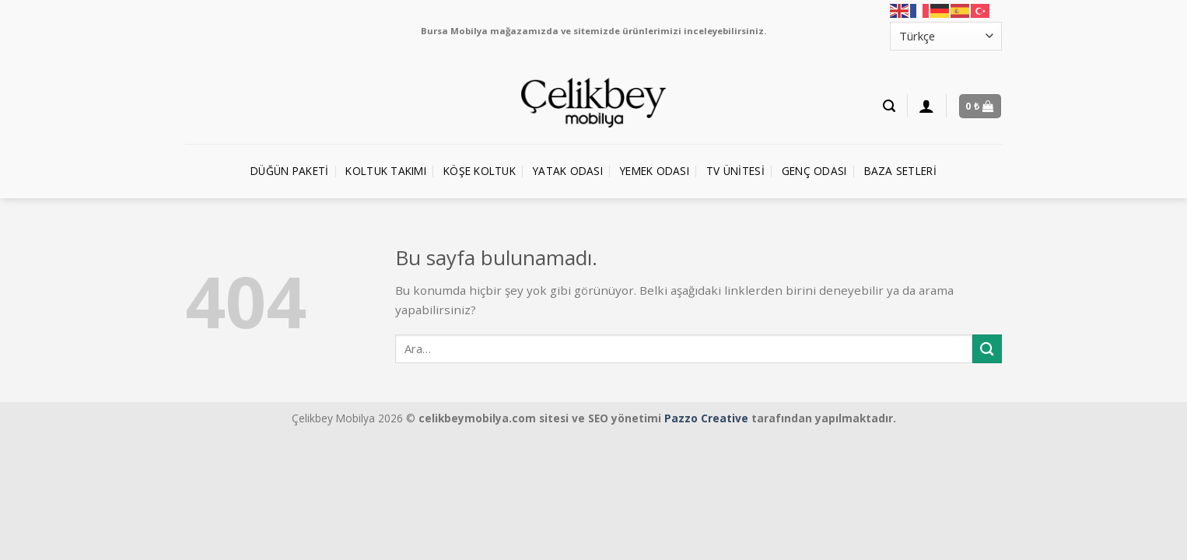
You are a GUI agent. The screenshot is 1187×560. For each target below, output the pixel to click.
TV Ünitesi (735, 170)
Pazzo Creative (706, 418)
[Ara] (889, 106)
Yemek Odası (654, 170)
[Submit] (987, 348)
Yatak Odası (568, 170)
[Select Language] (946, 36)
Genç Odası (814, 170)
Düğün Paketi (289, 170)
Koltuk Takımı (385, 170)
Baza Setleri (900, 170)
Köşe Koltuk (479, 170)
